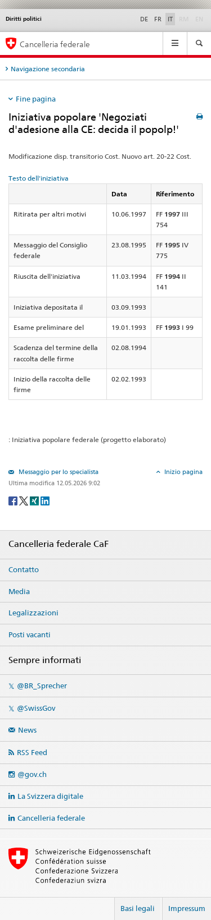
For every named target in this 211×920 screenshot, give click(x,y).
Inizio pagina (183, 472)
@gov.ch (32, 774)
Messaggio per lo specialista (57, 472)
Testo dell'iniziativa (38, 178)
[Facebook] (13, 500)
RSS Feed (32, 752)
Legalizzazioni (33, 612)
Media (19, 591)
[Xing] (35, 500)
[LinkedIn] (45, 500)
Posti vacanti (29, 634)
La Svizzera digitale (50, 796)
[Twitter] (24, 500)
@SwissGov (36, 707)
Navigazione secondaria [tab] (48, 69)
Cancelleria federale (51, 817)
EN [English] (199, 19)
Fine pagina (36, 98)
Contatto (23, 569)
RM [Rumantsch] (184, 19)
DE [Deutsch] (144, 19)
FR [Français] (157, 19)
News (27, 729)
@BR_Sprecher (42, 685)
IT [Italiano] (170, 19)
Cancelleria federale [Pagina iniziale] (55, 44)
